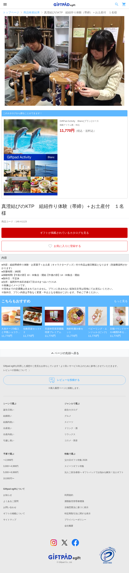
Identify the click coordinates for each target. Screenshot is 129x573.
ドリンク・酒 (71, 428)
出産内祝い (8, 434)
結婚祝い (7, 416)
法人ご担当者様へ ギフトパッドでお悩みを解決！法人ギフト (94, 472)
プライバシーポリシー (75, 519)
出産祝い (7, 428)
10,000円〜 (8, 478)
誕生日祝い (8, 410)
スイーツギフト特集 (74, 466)
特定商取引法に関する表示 (77, 513)
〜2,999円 (8, 460)
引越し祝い (8, 440)
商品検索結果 (31, 12)
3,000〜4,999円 (10, 466)
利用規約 (68, 495)
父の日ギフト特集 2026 (75, 460)
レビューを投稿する (64, 380)
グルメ (67, 416)
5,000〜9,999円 (10, 472)
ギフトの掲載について (14, 513)
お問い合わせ (9, 507)
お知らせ (7, 495)
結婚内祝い (8, 422)
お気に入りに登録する (64, 246)
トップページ (11, 12)
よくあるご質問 (10, 501)
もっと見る (121, 301)
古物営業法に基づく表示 (76, 507)
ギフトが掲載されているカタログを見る (64, 232)
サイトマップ (9, 519)
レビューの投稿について (17, 370)
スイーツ (68, 422)
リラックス (69, 434)
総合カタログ (71, 410)
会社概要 (68, 526)
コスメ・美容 (71, 440)
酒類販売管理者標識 (74, 501)
